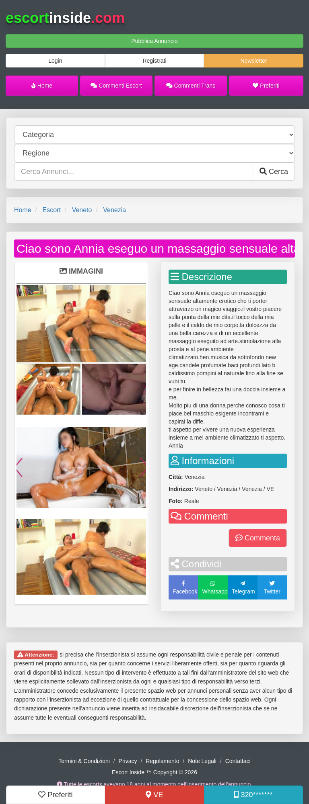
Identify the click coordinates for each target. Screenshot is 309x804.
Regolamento (162, 761)
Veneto (82, 210)
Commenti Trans (191, 85)
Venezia (114, 210)
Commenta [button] (257, 538)
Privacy (128, 761)
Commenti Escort (116, 85)
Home (41, 85)
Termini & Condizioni (84, 761)
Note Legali (202, 761)
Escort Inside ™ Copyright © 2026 (154, 772)
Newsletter (254, 60)
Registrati (154, 60)
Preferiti (266, 85)
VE (154, 795)
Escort (51, 210)
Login (55, 60)
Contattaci (238, 761)
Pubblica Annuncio (154, 41)
